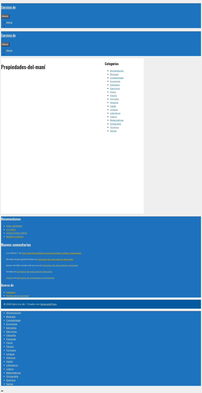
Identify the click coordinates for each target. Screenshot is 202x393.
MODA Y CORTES (14, 236)
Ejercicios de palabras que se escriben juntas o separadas (51, 252)
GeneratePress (48, 304)
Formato (114, 98)
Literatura (115, 113)
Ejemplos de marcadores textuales (55, 259)
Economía (115, 81)
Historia (114, 102)
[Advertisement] (53, 93)
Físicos (113, 95)
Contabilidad (117, 77)
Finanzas (11, 339)
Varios (113, 130)
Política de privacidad (17, 295)
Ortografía (115, 123)
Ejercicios (115, 88)
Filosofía (11, 335)
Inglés (113, 106)
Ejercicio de (8, 7)
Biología (114, 74)
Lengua (114, 109)
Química (114, 127)
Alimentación (117, 70)
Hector (9, 277)
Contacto (10, 292)
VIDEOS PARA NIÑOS (16, 233)
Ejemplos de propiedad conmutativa (35, 277)
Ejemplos (115, 84)
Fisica (113, 91)
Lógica (113, 116)
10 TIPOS (11, 229)
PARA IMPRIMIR (14, 226)
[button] (9, 22)
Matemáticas (117, 120)
